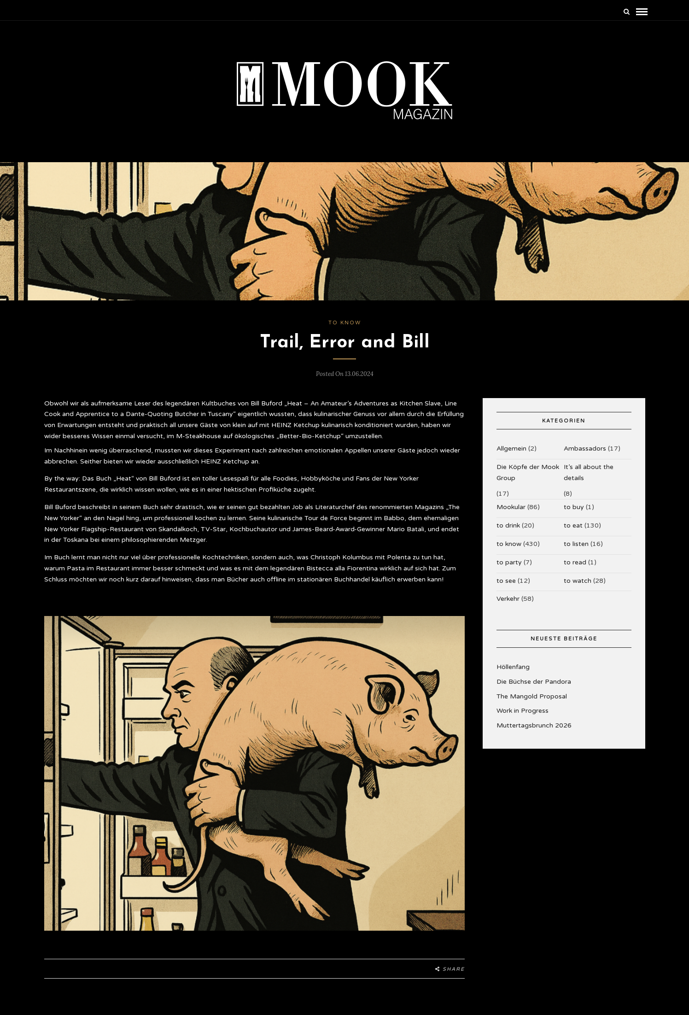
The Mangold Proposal (531, 696)
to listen (576, 544)
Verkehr (508, 599)
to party (509, 562)
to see (506, 581)
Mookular (511, 507)
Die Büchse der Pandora (533, 682)
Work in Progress (522, 711)
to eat (573, 525)
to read (575, 562)
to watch (577, 581)
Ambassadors (585, 448)
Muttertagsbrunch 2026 (534, 725)
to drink (508, 525)
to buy (574, 507)
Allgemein (511, 448)
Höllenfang (513, 667)
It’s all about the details (588, 472)
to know (344, 323)
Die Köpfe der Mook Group (527, 472)
